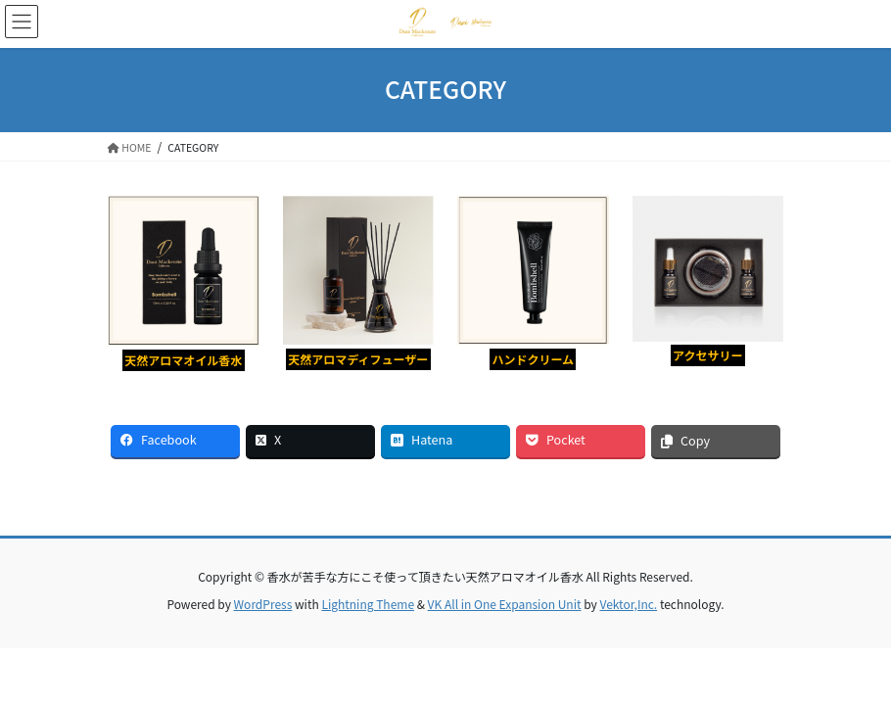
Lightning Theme (367, 603)
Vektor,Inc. (628, 603)
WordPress (263, 603)
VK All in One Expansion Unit (505, 603)
